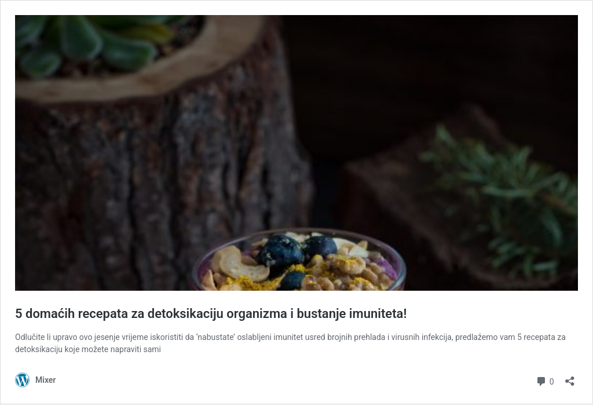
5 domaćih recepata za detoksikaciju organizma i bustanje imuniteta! (211, 313)
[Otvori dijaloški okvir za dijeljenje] (570, 377)
